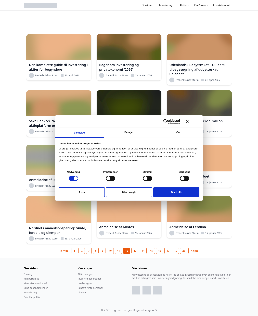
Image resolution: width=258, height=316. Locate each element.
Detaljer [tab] (129, 132)
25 (183, 250)
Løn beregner (85, 283)
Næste (194, 250)
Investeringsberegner (89, 278)
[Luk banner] (192, 121)
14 (143, 250)
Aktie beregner (86, 274)
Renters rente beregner (90, 287)
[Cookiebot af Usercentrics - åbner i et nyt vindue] (165, 121)
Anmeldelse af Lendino (187, 227)
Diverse (82, 292)
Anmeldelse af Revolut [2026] (52, 180)
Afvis (82, 192)
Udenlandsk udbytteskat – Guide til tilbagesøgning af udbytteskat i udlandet (197, 69)
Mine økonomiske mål (36, 283)
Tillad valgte (129, 192)
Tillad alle (176, 192)
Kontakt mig (30, 292)
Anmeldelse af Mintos (116, 227)
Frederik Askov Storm (43, 75)
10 (110, 250)
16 (159, 250)
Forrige (64, 250)
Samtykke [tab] (80, 132)
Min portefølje (31, 278)
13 (135, 250)
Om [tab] (178, 132)
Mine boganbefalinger (36, 287)
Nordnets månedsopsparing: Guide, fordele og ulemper (57, 230)
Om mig (28, 274)
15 (151, 250)
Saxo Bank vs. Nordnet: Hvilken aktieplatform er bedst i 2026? (54, 123)
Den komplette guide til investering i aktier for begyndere (58, 67)
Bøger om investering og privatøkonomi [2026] (119, 67)
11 (118, 250)
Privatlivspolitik (32, 297)
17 (168, 250)
